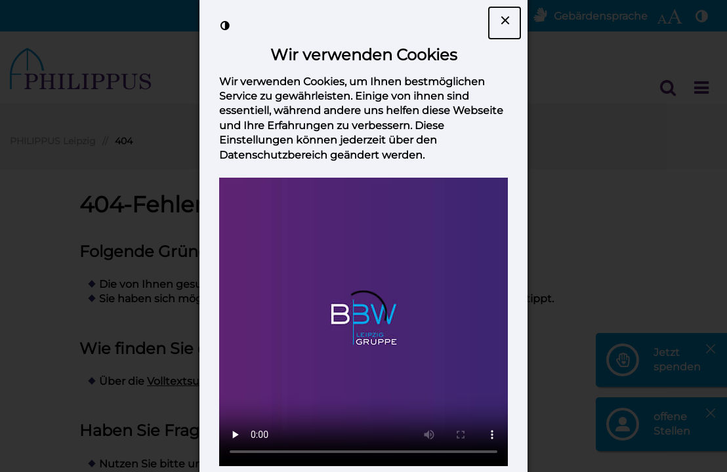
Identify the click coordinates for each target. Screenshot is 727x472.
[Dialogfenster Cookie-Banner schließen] (504, 23)
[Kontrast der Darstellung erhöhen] (225, 25)
